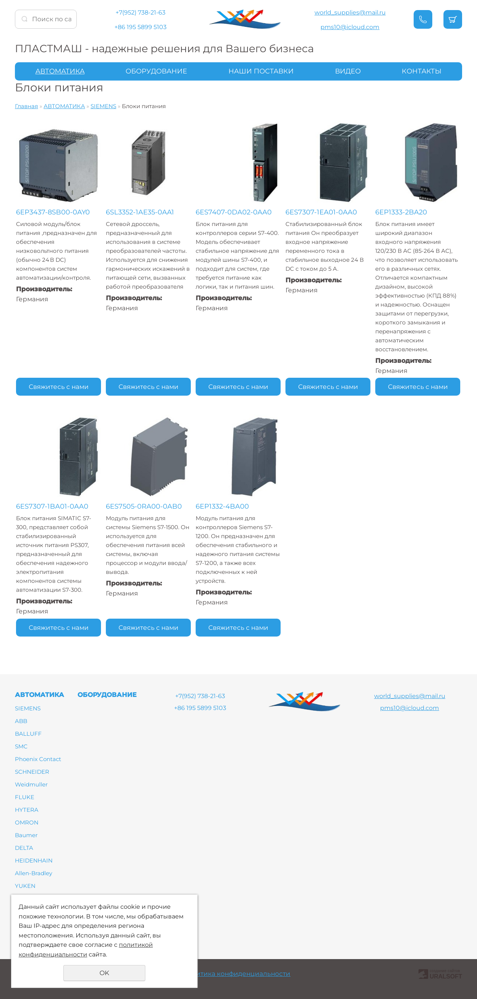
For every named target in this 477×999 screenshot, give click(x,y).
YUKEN (25, 885)
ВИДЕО (348, 71)
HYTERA (26, 809)
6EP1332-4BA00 (222, 506)
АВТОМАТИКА (60, 71)
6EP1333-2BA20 (401, 212)
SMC (21, 746)
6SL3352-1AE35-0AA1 (140, 212)
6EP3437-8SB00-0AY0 (53, 212)
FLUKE (24, 797)
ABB (21, 721)
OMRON (26, 822)
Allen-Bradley (33, 873)
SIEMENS (103, 106)
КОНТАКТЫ (422, 71)
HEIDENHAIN (34, 860)
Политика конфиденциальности (236, 973)
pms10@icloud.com (349, 27)
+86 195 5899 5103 (140, 27)
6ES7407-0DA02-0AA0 (234, 212)
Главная (26, 106)
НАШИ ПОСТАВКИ (261, 71)
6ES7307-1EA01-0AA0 (321, 212)
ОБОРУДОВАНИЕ (156, 71)
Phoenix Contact (38, 759)
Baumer (26, 835)
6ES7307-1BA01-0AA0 (52, 506)
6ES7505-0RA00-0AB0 (144, 506)
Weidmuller (31, 784)
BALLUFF (28, 733)
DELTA (24, 847)
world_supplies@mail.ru (350, 12)
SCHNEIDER (32, 771)
